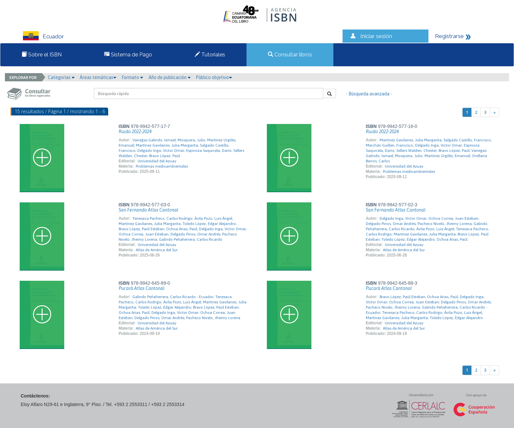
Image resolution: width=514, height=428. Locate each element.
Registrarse (449, 36)
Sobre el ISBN (42, 54)
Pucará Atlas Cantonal (142, 288)
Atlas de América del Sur (157, 250)
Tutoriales (210, 54)
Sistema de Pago (128, 54)
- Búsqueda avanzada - (369, 93)
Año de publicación (169, 77)
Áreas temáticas (98, 77)
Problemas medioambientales (162, 166)
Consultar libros (290, 54)
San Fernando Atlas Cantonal (148, 210)
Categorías (61, 77)
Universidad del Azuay (157, 161)
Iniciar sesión (376, 36)
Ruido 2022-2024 (135, 131)
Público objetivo (214, 77)
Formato (132, 77)
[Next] (494, 112)
